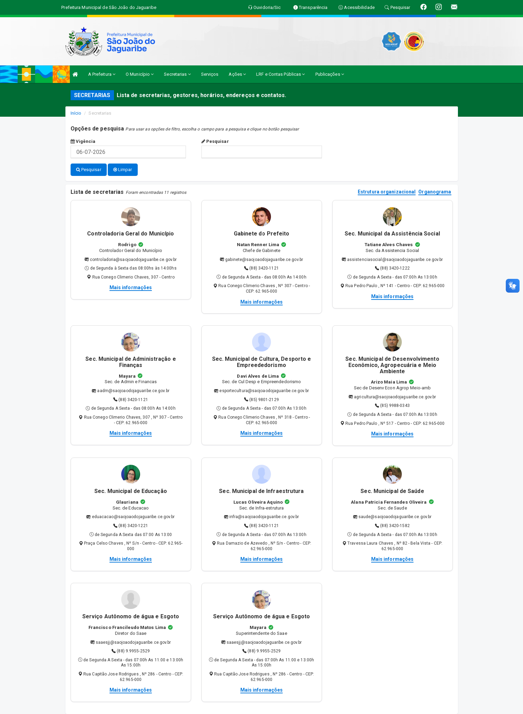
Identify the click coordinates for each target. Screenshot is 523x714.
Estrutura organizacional (387, 192)
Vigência (83, 141)
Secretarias (177, 74)
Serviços (210, 74)
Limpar (122, 169)
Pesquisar (215, 141)
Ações (237, 74)
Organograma (434, 192)
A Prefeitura (101, 74)
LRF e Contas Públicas (280, 74)
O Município (140, 74)
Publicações (329, 74)
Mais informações (130, 287)
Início (76, 113)
